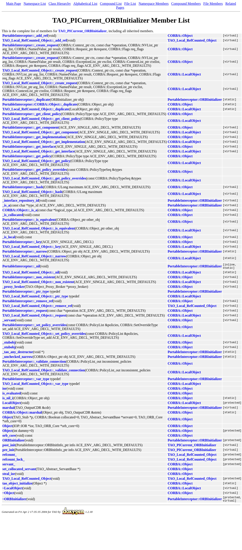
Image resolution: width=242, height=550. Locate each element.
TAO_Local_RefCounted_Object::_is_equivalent (38, 228)
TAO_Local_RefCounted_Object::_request (34, 317)
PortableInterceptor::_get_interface (28, 146)
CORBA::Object (180, 35)
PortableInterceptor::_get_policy (26, 156)
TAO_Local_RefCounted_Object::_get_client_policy (41, 119)
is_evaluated (11, 394)
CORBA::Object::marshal (22, 414)
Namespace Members (154, 3)
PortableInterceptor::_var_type (25, 380)
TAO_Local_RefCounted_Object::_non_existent (38, 283)
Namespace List (35, 3)
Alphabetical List (85, 3)
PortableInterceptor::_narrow (24, 251)
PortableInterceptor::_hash (22, 187)
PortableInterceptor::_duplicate (26, 99)
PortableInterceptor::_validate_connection (34, 363)
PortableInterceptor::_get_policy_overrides (34, 169)
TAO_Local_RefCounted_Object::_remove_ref (37, 307)
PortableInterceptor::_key (21, 242)
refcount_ (9, 456)
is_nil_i (7, 399)
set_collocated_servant (19, 470)
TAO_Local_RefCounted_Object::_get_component (40, 132)
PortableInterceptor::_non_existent (28, 278)
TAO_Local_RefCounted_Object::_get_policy (36, 161)
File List (130, 3)
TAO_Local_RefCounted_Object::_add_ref (34, 40)
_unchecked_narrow (17, 358)
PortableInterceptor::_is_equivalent (29, 219)
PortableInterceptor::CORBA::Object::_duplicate (39, 104)
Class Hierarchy (59, 3)
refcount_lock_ (13, 461)
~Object (8, 494)
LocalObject (11, 404)
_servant (8, 321)
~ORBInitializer (14, 501)
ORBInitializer (13, 441)
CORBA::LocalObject (184, 74)
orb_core (9, 437)
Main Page (13, 3)
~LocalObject (12, 489)
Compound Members (186, 3)
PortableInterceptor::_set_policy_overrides (34, 326)
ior (4, 390)
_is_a (6, 205)
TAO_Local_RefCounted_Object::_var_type (35, 385)
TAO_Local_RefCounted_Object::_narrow (34, 256)
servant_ (8, 465)
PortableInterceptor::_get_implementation (34, 137)
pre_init (8, 451)
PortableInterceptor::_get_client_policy (31, 114)
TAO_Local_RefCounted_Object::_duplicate (35, 109)
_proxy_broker (13, 288)
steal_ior (8, 475)
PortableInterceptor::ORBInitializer (195, 99)
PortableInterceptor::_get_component (30, 127)
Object (7, 418)
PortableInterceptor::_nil (21, 267)
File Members (213, 3)
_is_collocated (12, 215)
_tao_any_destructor (17, 353)
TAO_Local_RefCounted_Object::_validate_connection (43, 371)
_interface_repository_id (20, 200)
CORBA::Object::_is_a (19, 210)
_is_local (8, 237)
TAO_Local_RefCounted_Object (192, 40)
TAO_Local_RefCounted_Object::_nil (30, 273)
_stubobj (8, 343)
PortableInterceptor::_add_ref (25, 35)
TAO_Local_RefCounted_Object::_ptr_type (35, 297)
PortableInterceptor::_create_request (30, 45)
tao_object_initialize (17, 484)
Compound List (111, 3)
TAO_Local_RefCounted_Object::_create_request (39, 70)
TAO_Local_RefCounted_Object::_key (31, 246)
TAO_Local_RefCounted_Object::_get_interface (38, 151)
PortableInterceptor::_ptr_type (25, 293)
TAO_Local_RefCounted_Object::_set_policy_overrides (44, 335)
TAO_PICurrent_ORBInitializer (82, 31)
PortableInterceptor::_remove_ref (27, 302)
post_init (8, 446)
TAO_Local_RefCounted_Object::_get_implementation (43, 142)
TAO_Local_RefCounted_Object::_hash (32, 192)
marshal (8, 409)
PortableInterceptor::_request (24, 312)
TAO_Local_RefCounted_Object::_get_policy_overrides (44, 178)
